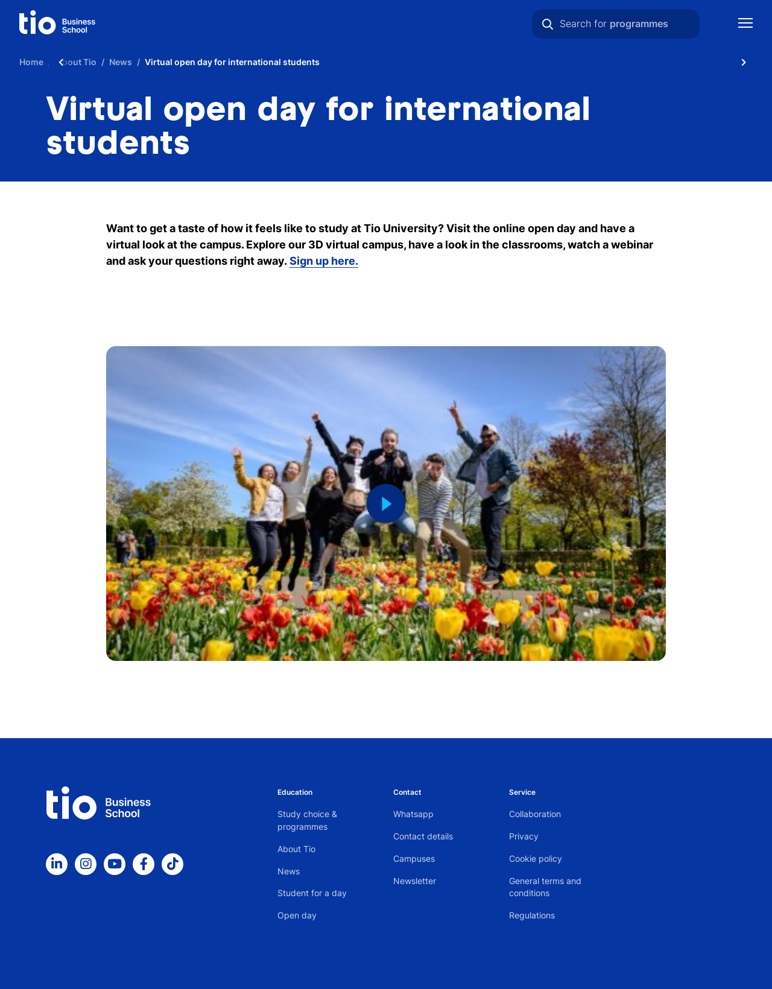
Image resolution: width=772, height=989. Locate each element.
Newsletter (414, 881)
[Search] (548, 24)
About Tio (296, 849)
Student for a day (312, 893)
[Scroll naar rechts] (744, 61)
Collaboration (535, 814)
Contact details (423, 836)
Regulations (532, 915)
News (288, 871)
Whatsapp (413, 814)
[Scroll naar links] (61, 61)
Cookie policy (535, 858)
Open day (297, 915)
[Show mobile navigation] (745, 24)
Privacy (524, 836)
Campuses (414, 858)
